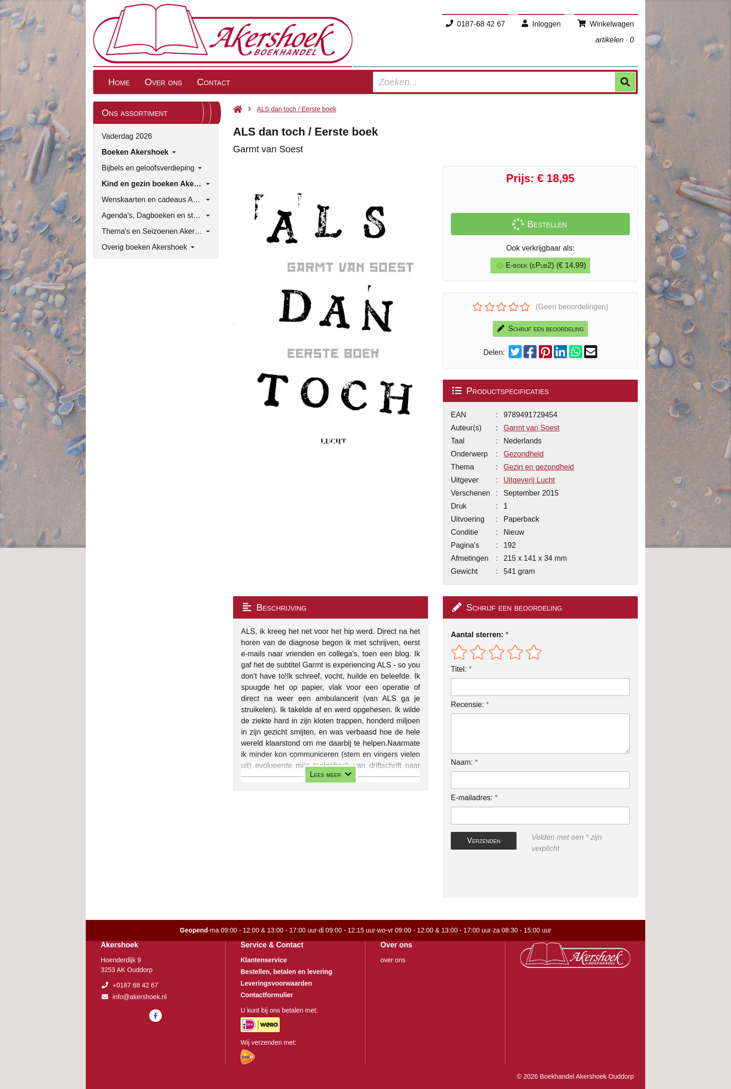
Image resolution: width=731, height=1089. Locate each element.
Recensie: (467, 704)
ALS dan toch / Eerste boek (296, 109)
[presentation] (510, 876)
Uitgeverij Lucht (529, 480)
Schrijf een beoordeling (540, 329)
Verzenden (483, 840)
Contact (213, 82)
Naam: (462, 762)
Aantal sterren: (477, 635)
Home (119, 82)
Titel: (459, 669)
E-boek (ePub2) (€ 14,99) (541, 265)
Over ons (163, 82)
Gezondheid (523, 454)
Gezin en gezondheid (538, 467)
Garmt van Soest (531, 428)
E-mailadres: (472, 798)
